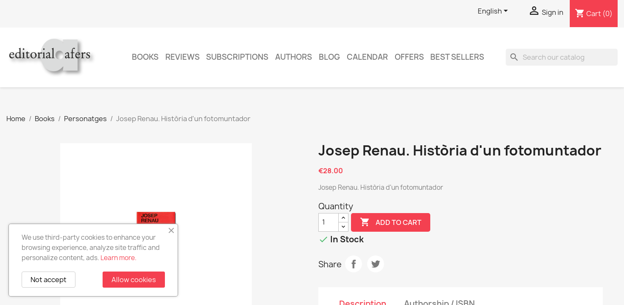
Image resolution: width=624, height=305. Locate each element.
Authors (293, 57)
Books (145, 57)
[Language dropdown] (494, 11)
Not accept (49, 279)
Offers (409, 57)
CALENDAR (367, 57)
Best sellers (457, 57)
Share (353, 263)
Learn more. (118, 257)
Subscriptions (237, 57)
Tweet (375, 263)
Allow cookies (133, 279)
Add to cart (390, 222)
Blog (329, 57)
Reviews (182, 57)
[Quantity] (328, 222)
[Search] (562, 57)
